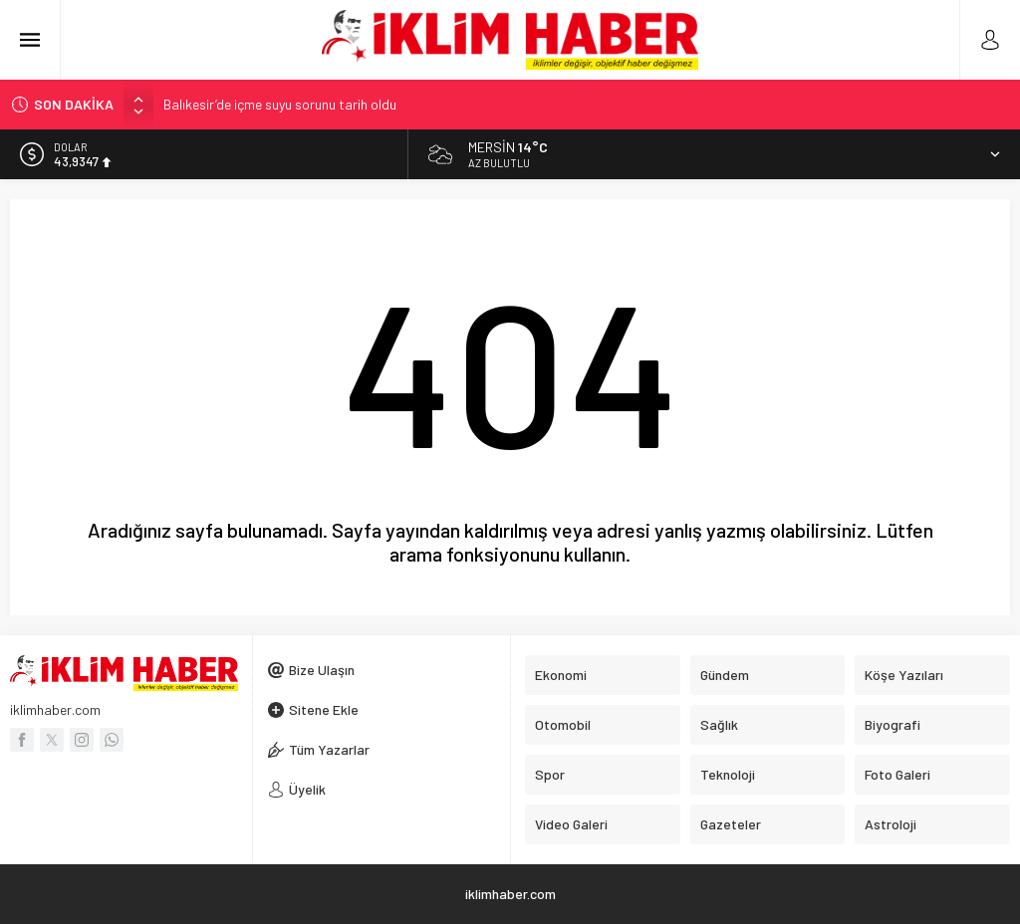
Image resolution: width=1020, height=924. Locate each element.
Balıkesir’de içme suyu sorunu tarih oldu (279, 104)
